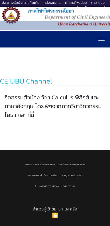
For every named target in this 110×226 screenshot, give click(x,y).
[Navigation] (101, 39)
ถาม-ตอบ (98, 2)
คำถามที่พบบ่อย (76, 2)
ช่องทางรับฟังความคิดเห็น (20, 2)
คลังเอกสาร (52, 2)
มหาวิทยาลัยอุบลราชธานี (88, 7)
